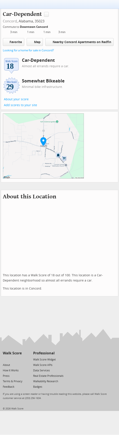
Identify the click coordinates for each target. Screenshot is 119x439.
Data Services (41, 370)
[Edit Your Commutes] (51, 26)
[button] (43, 141)
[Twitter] (5, 359)
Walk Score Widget (44, 359)
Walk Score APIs (42, 365)
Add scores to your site (20, 105)
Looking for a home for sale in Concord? (28, 50)
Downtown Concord (34, 26)
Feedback (8, 386)
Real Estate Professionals (48, 375)
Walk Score (12, 353)
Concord (10, 21)
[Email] (18, 359)
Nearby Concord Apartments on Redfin (79, 42)
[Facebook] (12, 359)
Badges (37, 386)
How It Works (11, 370)
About (6, 365)
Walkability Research (45, 381)
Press (6, 375)
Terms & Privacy (12, 381)
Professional (44, 353)
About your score (16, 99)
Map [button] (35, 42)
